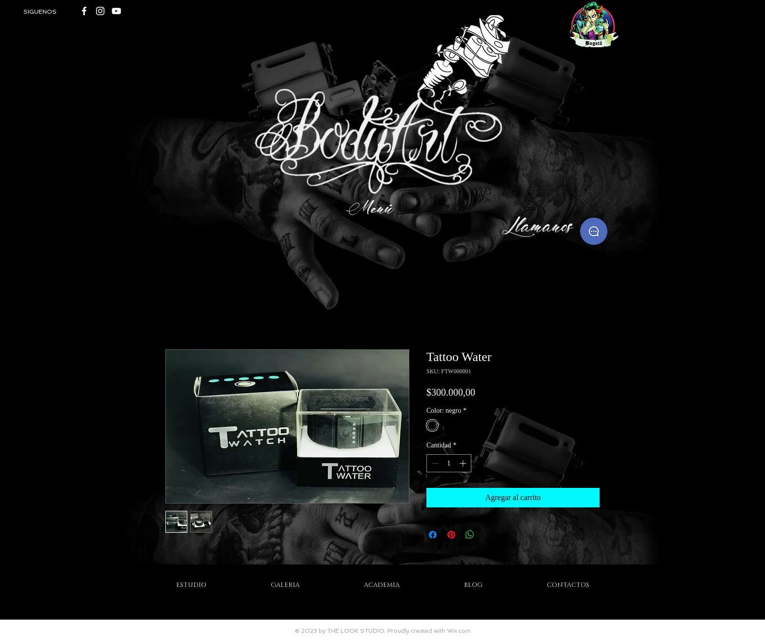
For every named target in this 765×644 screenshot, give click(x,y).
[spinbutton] (449, 463)
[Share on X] (488, 535)
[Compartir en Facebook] (433, 535)
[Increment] (464, 463)
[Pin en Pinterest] (451, 535)
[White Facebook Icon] (84, 11)
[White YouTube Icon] (116, 11)
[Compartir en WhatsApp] (470, 535)
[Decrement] (434, 463)
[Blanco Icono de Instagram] (100, 11)
